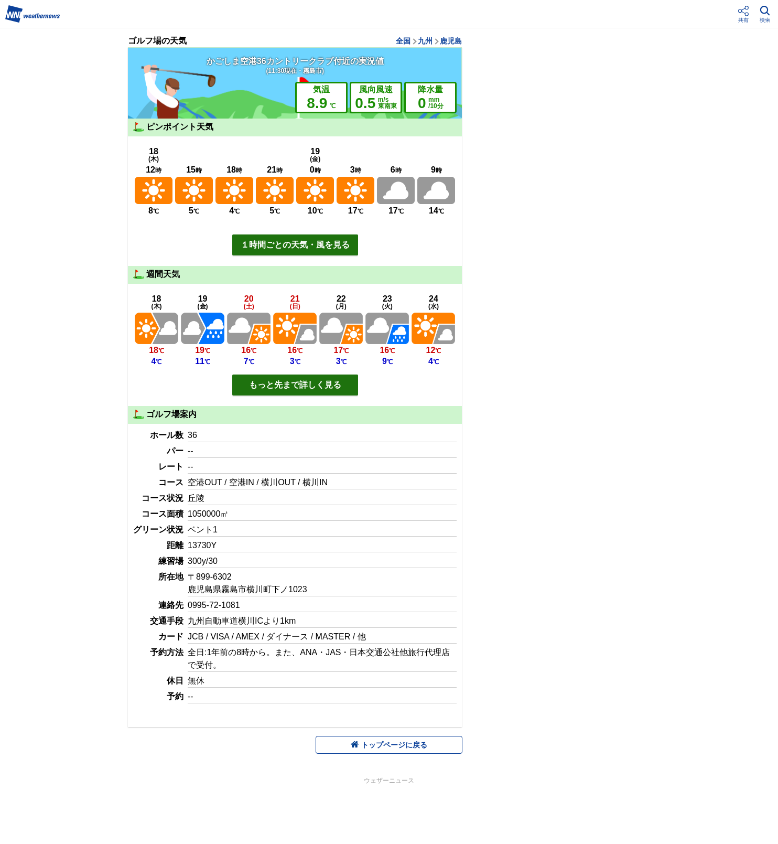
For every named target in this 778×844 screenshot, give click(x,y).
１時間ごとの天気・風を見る (295, 244)
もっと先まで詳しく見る (295, 384)
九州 (425, 41)
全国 (403, 41)
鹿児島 (451, 41)
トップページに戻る (389, 745)
